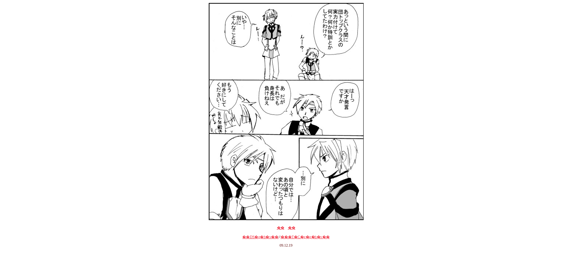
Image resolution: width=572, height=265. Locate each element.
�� (280, 228)
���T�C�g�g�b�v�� (305, 237)
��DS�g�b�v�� (260, 237)
